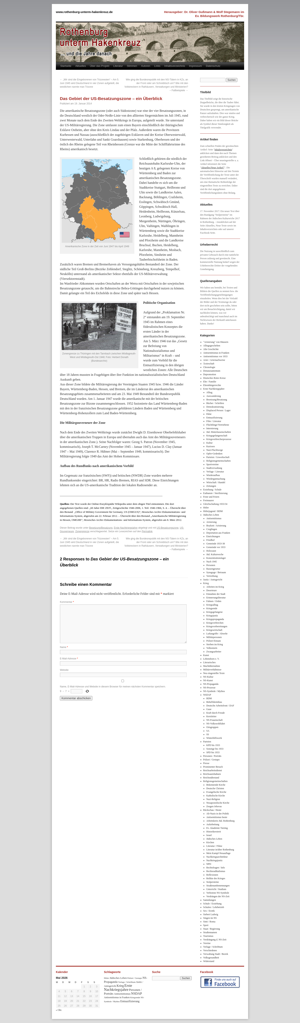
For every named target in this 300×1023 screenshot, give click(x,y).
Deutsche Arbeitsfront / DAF (220, 705)
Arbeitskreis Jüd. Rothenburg (220, 820)
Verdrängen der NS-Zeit (217, 896)
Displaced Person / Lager (218, 410)
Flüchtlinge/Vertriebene (217, 424)
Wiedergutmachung (215, 478)
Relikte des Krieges (215, 878)
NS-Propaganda (210, 684)
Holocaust (211, 550)
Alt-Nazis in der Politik (217, 813)
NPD (208, 864)
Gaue (208, 709)
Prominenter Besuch (213, 766)
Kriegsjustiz (212, 615)
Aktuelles (80, 65)
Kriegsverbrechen (214, 622)
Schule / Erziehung (212, 903)
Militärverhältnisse (212, 669)
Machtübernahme (211, 666)
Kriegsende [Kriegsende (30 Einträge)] (135, 997)
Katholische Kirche (215, 795)
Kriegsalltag (212, 604)
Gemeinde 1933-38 (215, 543)
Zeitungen (211, 486)
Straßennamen (210, 932)
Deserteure (211, 590)
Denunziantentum (211, 370)
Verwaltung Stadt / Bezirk (215, 954)
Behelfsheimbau (214, 702)
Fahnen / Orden (213, 601)
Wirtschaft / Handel (215, 482)
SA (207, 730)
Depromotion (209, 374)
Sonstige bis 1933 (214, 748)
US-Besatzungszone (167, 527)
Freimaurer (208, 500)
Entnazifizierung (214, 417)
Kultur (209, 442)
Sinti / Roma (209, 921)
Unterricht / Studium (216, 889)
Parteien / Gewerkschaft (217, 457)
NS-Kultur (208, 676)
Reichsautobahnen (212, 774)
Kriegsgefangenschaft (216, 435)
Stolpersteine (212, 882)
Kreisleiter (211, 716)
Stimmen (132, 65)
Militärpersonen (214, 637)
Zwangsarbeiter (213, 651)
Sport (205, 925)
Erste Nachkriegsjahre (126, 527)
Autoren (145, 65)
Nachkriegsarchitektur (217, 856)
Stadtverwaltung (214, 468)
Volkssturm (211, 648)
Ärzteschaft (208, 363)
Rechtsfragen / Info (215, 867)
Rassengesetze (213, 568)
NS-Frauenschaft (214, 720)
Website (64, 670)
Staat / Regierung (211, 928)
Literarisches (209, 662)
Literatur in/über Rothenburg (220, 849)
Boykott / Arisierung (216, 525)
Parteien (207, 741)
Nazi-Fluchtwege (214, 450)
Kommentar (67, 602)
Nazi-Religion (213, 799)
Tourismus (208, 936)
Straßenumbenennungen (218, 885)
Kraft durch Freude (215, 712)
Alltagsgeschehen (211, 345)
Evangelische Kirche (216, 792)
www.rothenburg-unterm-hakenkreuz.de (84, 12)
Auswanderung (213, 396)
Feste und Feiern (211, 496)
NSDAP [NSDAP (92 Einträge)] (136, 993)
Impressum (195, 65)
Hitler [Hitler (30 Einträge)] (106, 978)
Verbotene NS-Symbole (217, 892)
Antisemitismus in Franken (216, 352)
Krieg (206, 583)
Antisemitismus (213, 518)
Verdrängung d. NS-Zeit (215, 939)
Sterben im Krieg (214, 644)
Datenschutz (213, 65)
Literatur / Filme (214, 846)
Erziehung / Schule (212, 489)
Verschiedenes (210, 950)
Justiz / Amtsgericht (212, 579)
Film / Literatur (213, 421)
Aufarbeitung (212, 824)
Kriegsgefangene (214, 612)
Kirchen (210, 842)
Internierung (212, 428)
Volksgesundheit (211, 957)
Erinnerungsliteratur (216, 597)
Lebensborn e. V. (211, 658)
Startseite (65, 65)
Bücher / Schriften (215, 403)
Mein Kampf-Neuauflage (218, 853)
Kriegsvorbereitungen (216, 626)
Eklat (208, 414)
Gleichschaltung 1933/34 (215, 504)
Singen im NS (210, 918)
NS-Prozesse (209, 687)
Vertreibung (212, 576)
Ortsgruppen (212, 727)
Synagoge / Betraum (216, 572)
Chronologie (209, 367)
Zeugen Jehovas (214, 806)
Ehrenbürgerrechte (212, 385)
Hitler (206, 507)
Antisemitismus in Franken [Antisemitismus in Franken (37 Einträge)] (117, 997)
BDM (209, 698)
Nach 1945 (211, 561)
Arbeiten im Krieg (215, 586)
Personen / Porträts (212, 756)
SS (207, 734)
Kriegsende (211, 608)
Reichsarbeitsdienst (212, 770)
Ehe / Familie (209, 381)
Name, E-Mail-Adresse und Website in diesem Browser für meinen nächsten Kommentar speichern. (113, 686)
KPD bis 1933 (213, 745)
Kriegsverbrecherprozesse (218, 439)
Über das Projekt (99, 65)
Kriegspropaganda (215, 619)
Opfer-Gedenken (214, 453)
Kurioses (210, 446)
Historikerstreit (213, 831)
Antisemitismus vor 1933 (215, 356)
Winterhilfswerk (214, 738)
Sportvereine (212, 464)
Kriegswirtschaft (214, 630)
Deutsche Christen (215, 788)
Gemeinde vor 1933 (215, 547)
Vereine (207, 943)
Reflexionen (212, 874)
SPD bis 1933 (212, 752)
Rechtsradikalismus (215, 871)
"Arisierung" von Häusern (215, 342)
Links (157, 65)
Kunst (206, 655)
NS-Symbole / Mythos (214, 691)
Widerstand (208, 961)
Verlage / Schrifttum (213, 946)
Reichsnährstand (211, 777)
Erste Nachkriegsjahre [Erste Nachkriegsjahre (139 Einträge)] (118, 987)
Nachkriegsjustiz (214, 860)
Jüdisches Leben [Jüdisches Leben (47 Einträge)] (118, 977)
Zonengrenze (82, 531)
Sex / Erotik (209, 910)
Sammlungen (209, 900)
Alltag (209, 392)
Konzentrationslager (216, 558)
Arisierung (211, 522)
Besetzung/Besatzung (101, 527)
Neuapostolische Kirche (217, 802)
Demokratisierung (215, 406)
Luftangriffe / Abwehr (217, 633)
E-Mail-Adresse (69, 658)
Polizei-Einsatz (213, 640)
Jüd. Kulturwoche (214, 554)
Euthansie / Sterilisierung (215, 493)
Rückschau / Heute (212, 810)
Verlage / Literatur (215, 471)
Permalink (147, 531)
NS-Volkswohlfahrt (215, 723)
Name (64, 647)
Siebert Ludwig (210, 914)
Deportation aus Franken (218, 532)
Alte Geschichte (211, 349)
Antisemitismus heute (216, 817)
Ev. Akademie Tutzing (217, 828)
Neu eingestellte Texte (214, 673)
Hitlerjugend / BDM (213, 511)
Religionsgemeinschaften (218, 460)
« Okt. (59, 1010)
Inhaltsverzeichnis (174, 65)
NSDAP (207, 694)
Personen (210, 565)
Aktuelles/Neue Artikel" (212, 167)
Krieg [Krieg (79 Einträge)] (120, 985)
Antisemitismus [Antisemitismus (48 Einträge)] (122, 993)
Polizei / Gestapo (211, 759)
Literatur (118, 65)
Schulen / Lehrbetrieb (213, 907)
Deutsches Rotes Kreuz (214, 378)
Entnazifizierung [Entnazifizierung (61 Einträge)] (130, 1001)
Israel (209, 835)
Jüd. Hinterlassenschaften (218, 432)
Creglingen (211, 529)
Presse (206, 763)
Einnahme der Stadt (215, 594)
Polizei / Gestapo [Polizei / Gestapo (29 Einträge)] (134, 978)
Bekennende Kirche (215, 784)
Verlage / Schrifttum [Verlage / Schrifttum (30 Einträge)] (127, 982)
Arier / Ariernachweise (214, 360)
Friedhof (210, 540)
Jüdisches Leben (211, 514)
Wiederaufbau (213, 475)
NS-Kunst (208, 680)
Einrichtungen (213, 536)
